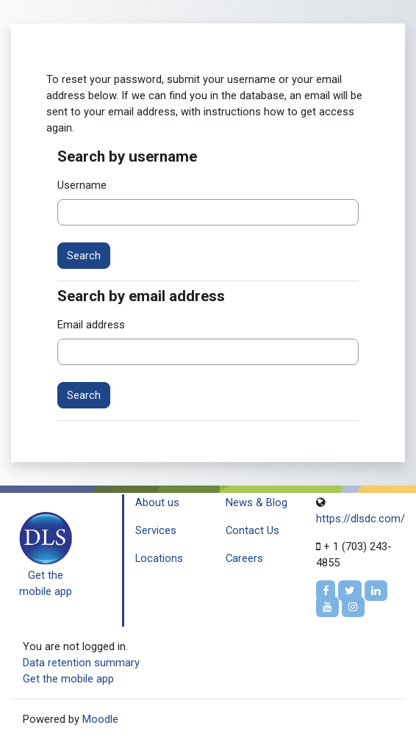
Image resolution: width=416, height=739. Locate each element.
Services (155, 530)
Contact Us (252, 530)
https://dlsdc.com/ (360, 518)
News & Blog (256, 502)
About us (157, 502)
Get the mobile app (68, 678)
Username (82, 185)
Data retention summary (81, 662)
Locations (159, 558)
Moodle (100, 719)
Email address (91, 324)
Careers (244, 558)
